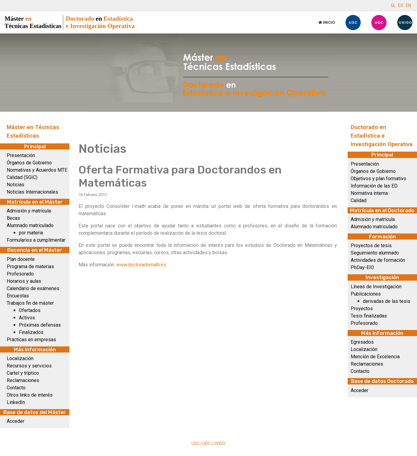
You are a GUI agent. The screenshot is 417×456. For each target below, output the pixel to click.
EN (408, 5)
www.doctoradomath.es (141, 265)
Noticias (15, 185)
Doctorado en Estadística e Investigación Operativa (381, 136)
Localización (20, 358)
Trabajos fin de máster (30, 303)
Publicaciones (366, 294)
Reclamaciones (23, 380)
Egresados (362, 342)
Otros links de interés (30, 395)
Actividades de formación (378, 260)
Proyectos (362, 308)
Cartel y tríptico (23, 373)
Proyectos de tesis (371, 245)
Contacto (16, 388)
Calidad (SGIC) (22, 177)
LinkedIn (16, 402)
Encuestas (18, 296)
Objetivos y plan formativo (378, 178)
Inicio (326, 22)
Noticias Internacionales (32, 192)
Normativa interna (369, 193)
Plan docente (21, 259)
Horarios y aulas (24, 281)
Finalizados (31, 332)
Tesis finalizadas (369, 316)
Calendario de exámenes (33, 288)
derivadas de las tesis (386, 301)
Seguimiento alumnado (375, 253)
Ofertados (29, 310)
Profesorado (20, 274)
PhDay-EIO (362, 267)
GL (393, 5)
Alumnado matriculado (30, 225)
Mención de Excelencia (375, 357)
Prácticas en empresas (31, 339)
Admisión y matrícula (29, 211)
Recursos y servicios (29, 366)
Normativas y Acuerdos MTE (37, 170)
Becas (13, 218)
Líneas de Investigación (376, 286)
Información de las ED (374, 186)
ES (400, 5)
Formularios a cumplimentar (36, 240)
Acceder (15, 421)
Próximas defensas (40, 325)
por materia (31, 233)
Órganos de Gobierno (29, 163)
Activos (27, 318)
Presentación (21, 155)
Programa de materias (30, 266)
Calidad (358, 200)
